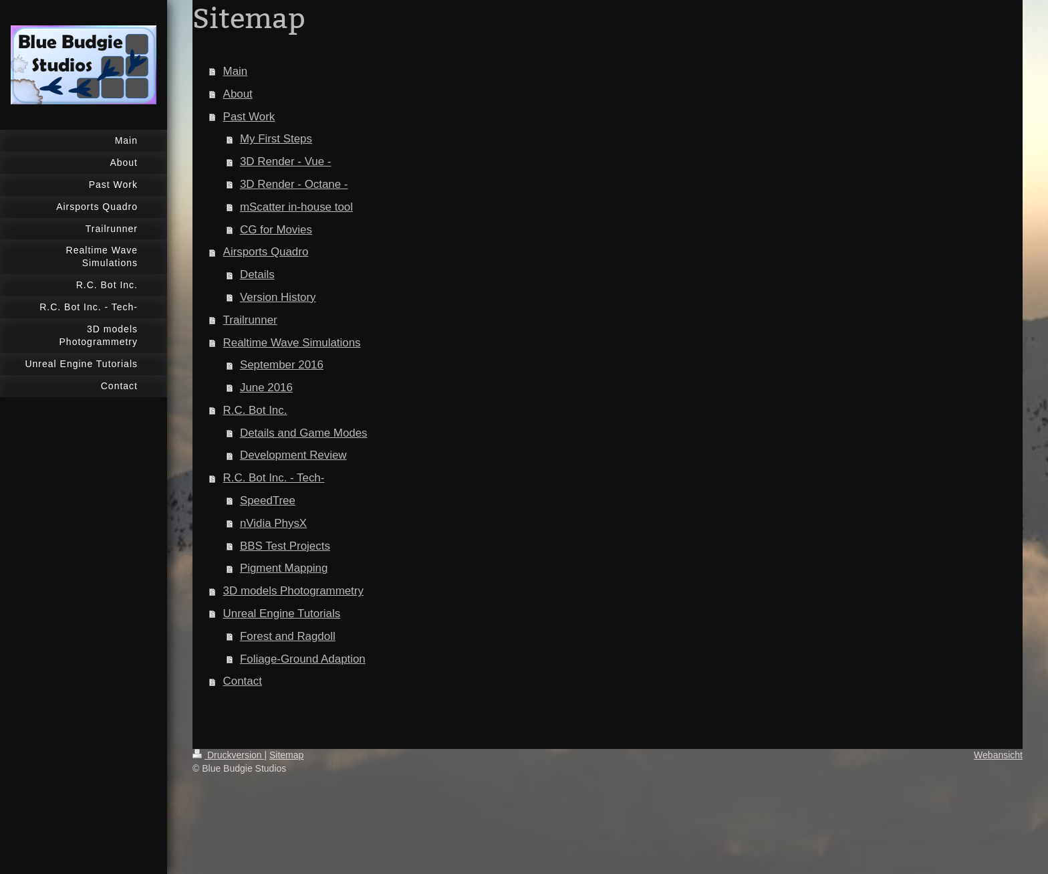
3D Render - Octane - (294, 184)
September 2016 (281, 364)
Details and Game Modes (304, 433)
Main (235, 71)
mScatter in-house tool (296, 207)
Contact (242, 681)
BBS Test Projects (285, 546)
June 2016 (266, 387)
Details (257, 274)
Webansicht (998, 755)
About (238, 94)
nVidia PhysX (273, 523)
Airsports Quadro (266, 251)
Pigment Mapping (284, 568)
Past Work (249, 116)
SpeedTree (267, 500)
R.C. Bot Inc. (255, 410)
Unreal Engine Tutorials (282, 613)
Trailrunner (250, 320)
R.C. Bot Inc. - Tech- (274, 477)
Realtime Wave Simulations (292, 342)
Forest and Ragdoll (288, 636)
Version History (278, 297)
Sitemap (286, 755)
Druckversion (228, 755)
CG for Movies (276, 229)
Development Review (293, 455)
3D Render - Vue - (285, 161)
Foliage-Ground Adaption (303, 659)
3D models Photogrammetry (293, 590)
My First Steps (276, 138)
